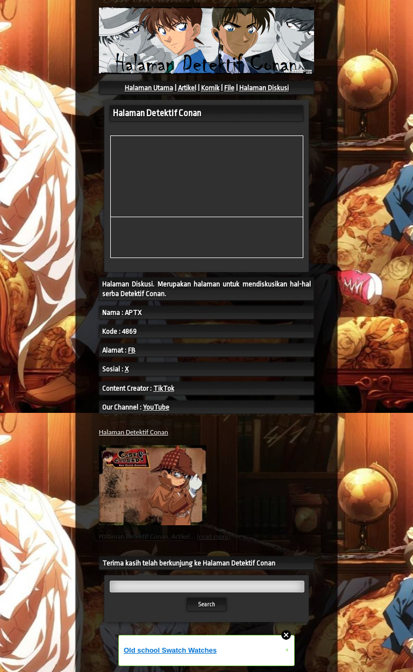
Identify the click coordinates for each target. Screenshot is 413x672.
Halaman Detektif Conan (133, 432)
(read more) (214, 536)
